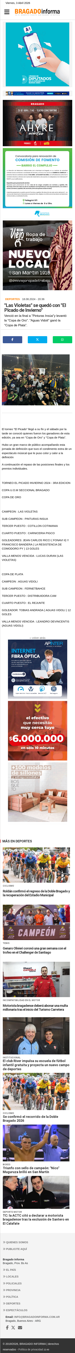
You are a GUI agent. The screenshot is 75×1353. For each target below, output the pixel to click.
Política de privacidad (30, 1349)
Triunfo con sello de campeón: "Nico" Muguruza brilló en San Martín (31, 1170)
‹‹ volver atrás (38, 637)
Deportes (11, 1303)
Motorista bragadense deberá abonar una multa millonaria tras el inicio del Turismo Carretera (35, 1008)
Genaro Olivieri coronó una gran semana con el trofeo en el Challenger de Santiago (34, 950)
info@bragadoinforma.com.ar (37, 1316)
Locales (11, 1276)
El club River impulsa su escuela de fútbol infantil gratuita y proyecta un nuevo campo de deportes (36, 1065)
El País (9, 1269)
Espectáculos (15, 1310)
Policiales (12, 1283)
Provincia (12, 1290)
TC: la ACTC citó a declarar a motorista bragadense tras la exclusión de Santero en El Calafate (36, 1219)
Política (10, 1296)
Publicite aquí (15, 1249)
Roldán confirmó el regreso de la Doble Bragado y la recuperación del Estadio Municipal (36, 893)
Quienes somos (15, 1242)
